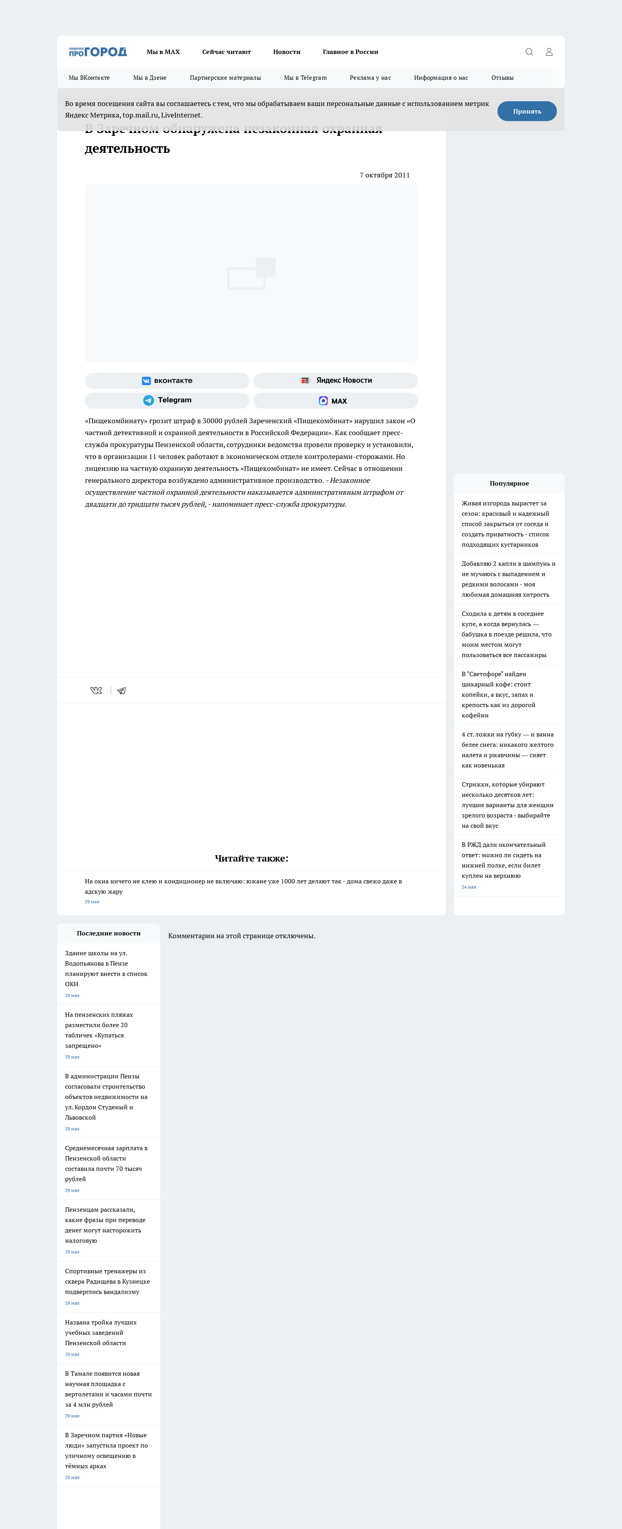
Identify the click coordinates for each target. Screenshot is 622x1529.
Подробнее (266, 1464)
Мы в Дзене (150, 77)
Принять (527, 111)
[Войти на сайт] (549, 52)
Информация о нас (441, 77)
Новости (287, 52)
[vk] (97, 690)
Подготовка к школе (284, 1222)
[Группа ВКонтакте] (167, 381)
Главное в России (350, 52)
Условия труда (173, 1267)
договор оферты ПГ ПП (83, 1444)
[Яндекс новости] (335, 381)
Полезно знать (346, 1222)
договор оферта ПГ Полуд (86, 1437)
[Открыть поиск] (529, 52)
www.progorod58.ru (117, 1287)
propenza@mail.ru (161, 1310)
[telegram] (124, 690)
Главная (266, 1267)
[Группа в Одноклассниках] (424, 1235)
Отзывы (502, 77)
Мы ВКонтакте (89, 77)
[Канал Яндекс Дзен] (464, 1235)
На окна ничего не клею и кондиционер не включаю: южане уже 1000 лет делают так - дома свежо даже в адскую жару (251, 892)
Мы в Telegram (305, 77)
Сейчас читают (226, 52)
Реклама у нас (370, 77)
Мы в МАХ (163, 52)
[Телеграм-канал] (167, 401)
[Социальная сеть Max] (335, 401)
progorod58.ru (176, 1364)
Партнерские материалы (225, 77)
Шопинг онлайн (74, 1222)
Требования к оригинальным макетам (99, 1267)
